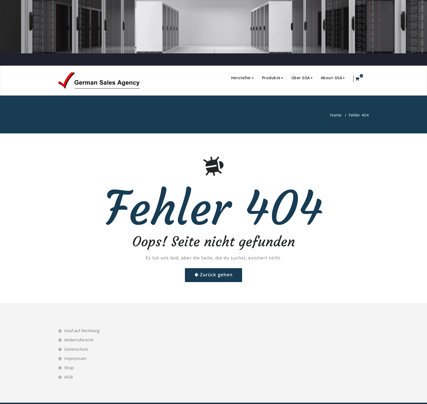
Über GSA (302, 77)
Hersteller (242, 77)
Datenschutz (76, 349)
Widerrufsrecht (78, 339)
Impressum (75, 358)
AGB (68, 376)
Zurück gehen (216, 275)
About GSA (333, 77)
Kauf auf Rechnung (82, 330)
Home (335, 115)
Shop (69, 367)
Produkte (272, 77)
